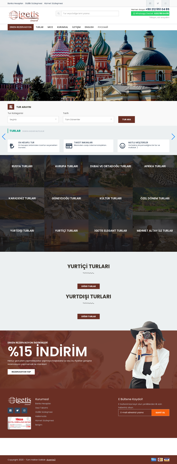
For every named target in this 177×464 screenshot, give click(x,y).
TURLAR (39, 27)
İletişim (38, 424)
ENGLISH (89, 27)
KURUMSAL (62, 27)
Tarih (66, 113)
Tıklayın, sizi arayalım (159, 17)
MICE (50, 27)
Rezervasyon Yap (21, 371)
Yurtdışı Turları (88, 296)
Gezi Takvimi (41, 407)
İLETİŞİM (76, 27)
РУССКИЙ (103, 27)
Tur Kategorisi (15, 113)
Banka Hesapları (15, 3)
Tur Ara (126, 119)
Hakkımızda (40, 416)
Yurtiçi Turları (88, 266)
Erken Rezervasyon (20, 27)
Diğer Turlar (88, 286)
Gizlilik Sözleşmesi (33, 3)
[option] (88, 65)
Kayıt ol (160, 412)
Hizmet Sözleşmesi (53, 3)
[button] (173, 137)
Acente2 (51, 459)
